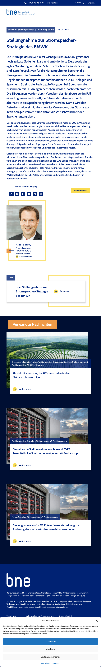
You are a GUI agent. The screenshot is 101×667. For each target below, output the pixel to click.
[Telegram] (35, 194)
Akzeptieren (50, 641)
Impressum (56, 663)
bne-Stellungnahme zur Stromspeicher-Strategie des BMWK (32, 291)
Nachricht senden (23, 253)
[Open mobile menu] (92, 12)
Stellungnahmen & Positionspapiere (40, 616)
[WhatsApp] (29, 194)
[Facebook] (23, 194)
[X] (11, 194)
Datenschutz (45, 663)
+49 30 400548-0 (23, 251)
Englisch (91, 3)
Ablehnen (50, 649)
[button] (96, 620)
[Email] (41, 194)
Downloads (80, 190)
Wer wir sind (11, 616)
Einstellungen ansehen (50, 657)
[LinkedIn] (17, 194)
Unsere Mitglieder (66, 616)
